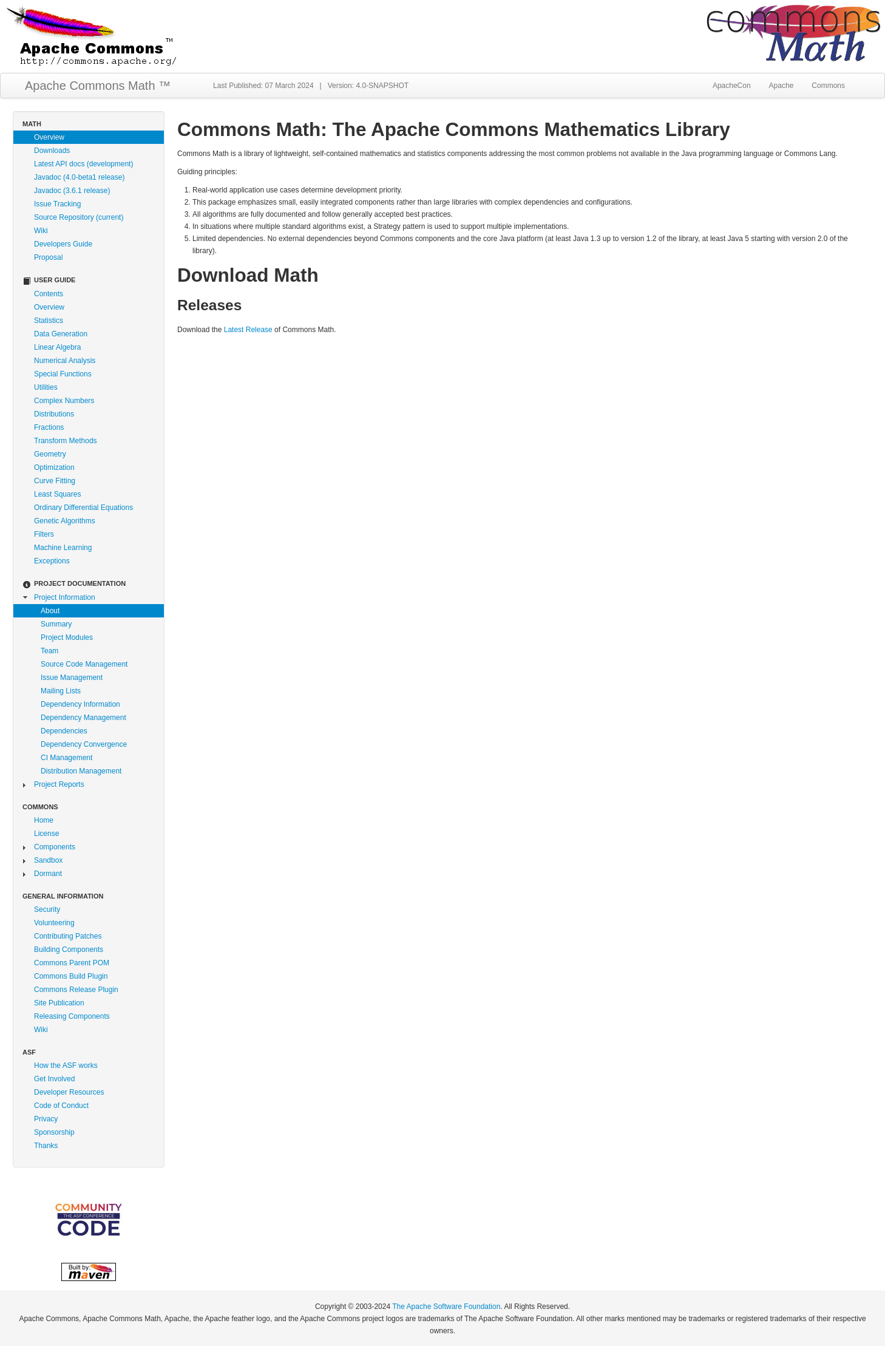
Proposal (48, 257)
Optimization (54, 467)
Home (43, 820)
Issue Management (72, 677)
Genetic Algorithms (64, 521)
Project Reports (59, 784)
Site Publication (59, 1003)
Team (49, 651)
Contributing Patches (67, 936)
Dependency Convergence (84, 744)
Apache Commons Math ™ (98, 85)
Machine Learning (63, 547)
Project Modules (67, 637)
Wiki (41, 230)
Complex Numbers (64, 400)
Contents (48, 294)
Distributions (54, 414)
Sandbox (48, 860)
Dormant (48, 873)
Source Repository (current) (78, 217)
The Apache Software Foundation (446, 1306)
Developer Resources (69, 1092)
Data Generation (60, 334)
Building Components (68, 949)
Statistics (48, 320)
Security (47, 909)
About (50, 611)
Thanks (46, 1145)
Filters (44, 534)
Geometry (50, 454)
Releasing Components (72, 1016)
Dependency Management (83, 717)
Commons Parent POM (71, 963)
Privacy (46, 1119)
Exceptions (52, 561)
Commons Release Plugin (76, 989)
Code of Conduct (61, 1105)
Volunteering (54, 923)
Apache (781, 85)
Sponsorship (54, 1132)
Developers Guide (63, 244)
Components (54, 847)
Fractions (49, 427)
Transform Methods (65, 441)
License (46, 833)
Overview (49, 137)
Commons (828, 85)
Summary (56, 624)
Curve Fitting (54, 481)
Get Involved (54, 1079)
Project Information (64, 597)
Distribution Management (81, 771)
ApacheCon (732, 85)
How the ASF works (66, 1065)
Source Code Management (84, 664)
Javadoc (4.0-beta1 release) (79, 177)
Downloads (52, 150)
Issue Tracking (57, 204)
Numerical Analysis (64, 360)
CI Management (66, 757)
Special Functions (63, 374)
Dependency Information (80, 704)
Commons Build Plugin (70, 976)
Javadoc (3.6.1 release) (72, 190)
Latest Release (248, 329)
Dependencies (64, 731)
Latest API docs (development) (83, 164)
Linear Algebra (57, 347)
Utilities (46, 387)
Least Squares (57, 494)
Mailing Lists (61, 691)
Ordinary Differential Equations (83, 507)
